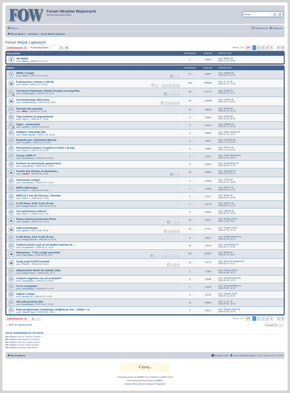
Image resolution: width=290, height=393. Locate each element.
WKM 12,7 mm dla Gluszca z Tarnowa (38, 195)
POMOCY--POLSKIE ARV (31, 132)
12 (178, 85)
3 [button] (262, 47)
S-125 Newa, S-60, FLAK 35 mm (35, 203)
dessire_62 (27, 296)
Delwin (227, 90)
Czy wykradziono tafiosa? (31, 211)
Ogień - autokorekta (28, 124)
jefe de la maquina (232, 261)
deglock (227, 73)
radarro (227, 99)
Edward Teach (28, 273)
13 (178, 256)
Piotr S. (25, 119)
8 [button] (278, 47)
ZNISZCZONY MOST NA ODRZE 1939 (38, 270)
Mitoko (25, 61)
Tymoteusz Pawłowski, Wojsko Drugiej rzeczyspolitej (47, 90)
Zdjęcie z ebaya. (25, 293)
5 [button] (271, 47)
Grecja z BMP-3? (26, 155)
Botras (227, 195)
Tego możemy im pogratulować (34, 116)
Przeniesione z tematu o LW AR (35, 81)
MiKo (24, 111)
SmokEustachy (29, 102)
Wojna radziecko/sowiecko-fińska (36, 219)
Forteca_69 (229, 219)
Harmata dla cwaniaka (29, 108)
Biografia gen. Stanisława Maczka (36, 139)
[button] (248, 47)
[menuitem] (276, 28)
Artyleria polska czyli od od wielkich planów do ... (45, 244)
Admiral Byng (28, 93)
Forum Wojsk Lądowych (25, 42)
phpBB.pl (159, 380)
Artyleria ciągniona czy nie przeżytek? (39, 278)
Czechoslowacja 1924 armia (32, 99)
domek (227, 108)
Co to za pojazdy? (27, 286)
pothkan (26, 127)
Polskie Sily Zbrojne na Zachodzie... (37, 171)
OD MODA (22, 58)
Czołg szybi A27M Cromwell (32, 261)
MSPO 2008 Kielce (27, 187)
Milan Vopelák (28, 135)
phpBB (139, 377)
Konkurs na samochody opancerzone (38, 163)
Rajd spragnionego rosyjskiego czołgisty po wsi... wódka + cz (53, 309)
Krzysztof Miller (231, 286)
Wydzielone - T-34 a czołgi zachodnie (38, 252)
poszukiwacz (28, 158)
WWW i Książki (25, 73)
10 (170, 85)
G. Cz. (227, 81)
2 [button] (258, 47)
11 (174, 85)
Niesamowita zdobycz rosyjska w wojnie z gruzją (45, 147)
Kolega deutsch (29, 206)
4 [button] (267, 47)
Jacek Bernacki (231, 155)
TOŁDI (227, 179)
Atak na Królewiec (27, 228)
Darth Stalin (27, 255)
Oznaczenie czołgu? (28, 179)
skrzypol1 (26, 142)
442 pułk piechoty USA (29, 301)
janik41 (25, 230)
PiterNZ (227, 211)
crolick (25, 174)
